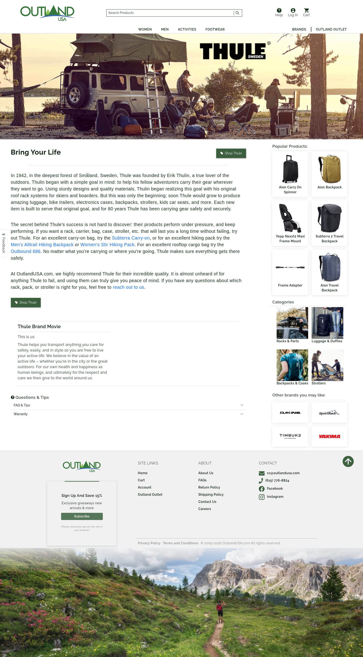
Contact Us (207, 502)
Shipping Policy (211, 494)
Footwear (215, 29)
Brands (299, 29)
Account (145, 487)
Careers (204, 509)
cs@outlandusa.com (279, 473)
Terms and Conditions (181, 543)
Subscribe (81, 516)
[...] (170, 13)
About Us (205, 473)
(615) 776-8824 (274, 480)
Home (143, 473)
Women (145, 29)
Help (279, 12)
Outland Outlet (331, 29)
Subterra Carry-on (131, 238)
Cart (306, 12)
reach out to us (128, 287)
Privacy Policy (149, 543)
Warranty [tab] (21, 414)
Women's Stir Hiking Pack (108, 244)
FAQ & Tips (22, 405)
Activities (187, 29)
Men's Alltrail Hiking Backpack (42, 244)
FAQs (202, 480)
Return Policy (209, 487)
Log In (293, 12)
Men (165, 29)
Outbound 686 (26, 251)
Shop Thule (231, 153)
